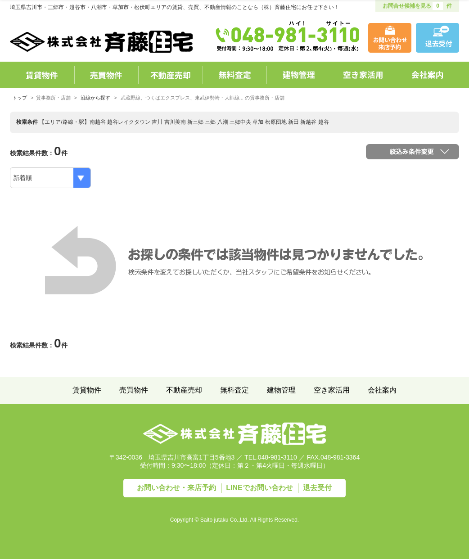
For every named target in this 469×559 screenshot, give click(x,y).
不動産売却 (184, 390)
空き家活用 (332, 390)
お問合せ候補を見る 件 (417, 6)
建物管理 (281, 390)
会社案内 (382, 390)
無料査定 (234, 390)
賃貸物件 (86, 390)
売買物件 (133, 390)
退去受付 (317, 487)
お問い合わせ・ (176, 487)
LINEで (259, 487)
